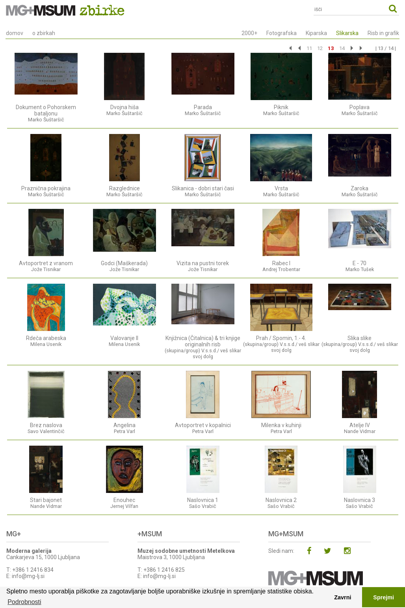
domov (14, 33)
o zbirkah (43, 33)
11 (309, 48)
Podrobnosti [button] (24, 602)
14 (342, 48)
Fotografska (281, 33)
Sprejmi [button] (383, 597)
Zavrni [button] (342, 597)
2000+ (249, 33)
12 (320, 48)
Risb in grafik (383, 33)
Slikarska (347, 33)
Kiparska (316, 33)
